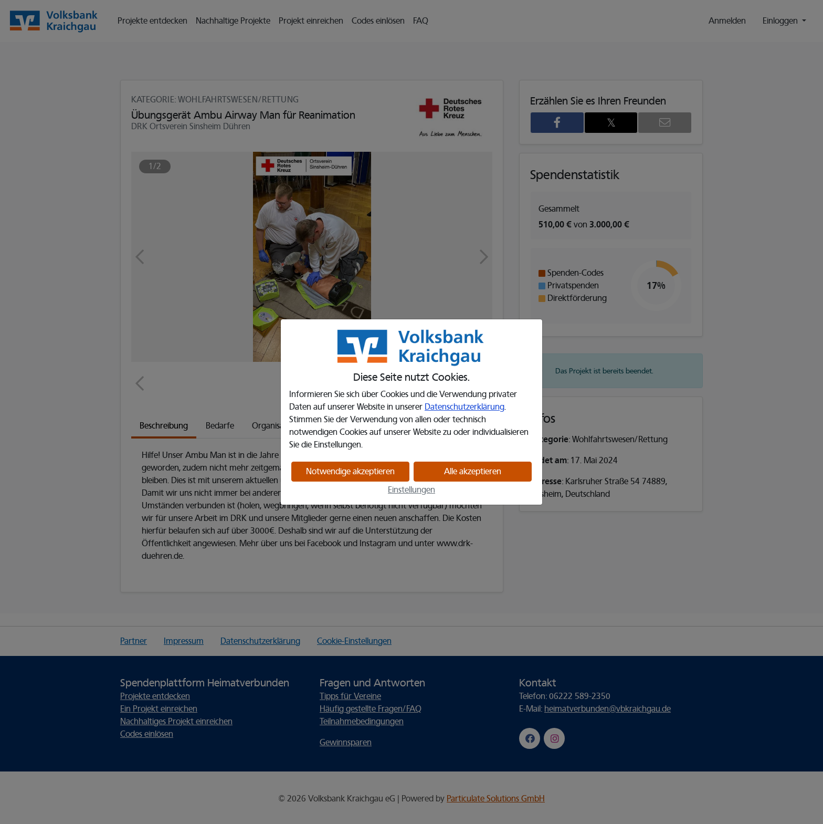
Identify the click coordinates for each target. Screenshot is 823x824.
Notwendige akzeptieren (350, 471)
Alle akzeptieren (472, 471)
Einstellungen (411, 490)
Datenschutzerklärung (464, 407)
